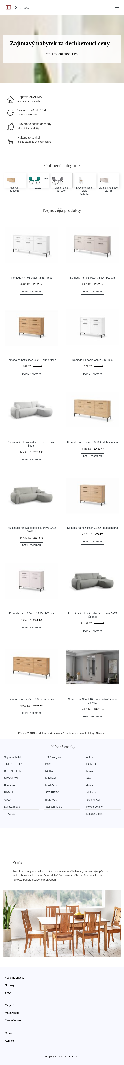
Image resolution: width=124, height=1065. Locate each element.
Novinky (9, 985)
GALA (7, 799)
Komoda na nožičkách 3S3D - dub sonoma (92, 442)
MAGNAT (50, 778)
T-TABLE (9, 813)
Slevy (8, 992)
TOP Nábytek (53, 757)
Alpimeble (92, 792)
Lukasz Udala (94, 813)
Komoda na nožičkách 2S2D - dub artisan (31, 360)
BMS (48, 764)
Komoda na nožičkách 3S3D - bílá (31, 277)
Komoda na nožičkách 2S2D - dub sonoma (92, 527)
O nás (8, 1033)
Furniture (9, 785)
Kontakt (9, 1040)
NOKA (49, 771)
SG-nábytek (93, 799)
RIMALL (9, 792)
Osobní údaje (13, 1020)
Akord (89, 778)
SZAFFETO (52, 792)
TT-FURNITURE (13, 764)
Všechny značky (14, 977)
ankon (90, 757)
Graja (89, 785)
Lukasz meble (12, 806)
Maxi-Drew (51, 785)
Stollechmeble (53, 806)
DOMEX (91, 764)
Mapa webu (12, 1012)
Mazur (90, 771)
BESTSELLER (12, 771)
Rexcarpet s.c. (94, 806)
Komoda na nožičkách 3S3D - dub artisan (31, 699)
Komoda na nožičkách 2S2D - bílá (92, 360)
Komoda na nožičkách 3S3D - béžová (92, 277)
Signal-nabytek (13, 757)
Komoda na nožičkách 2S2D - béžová (31, 613)
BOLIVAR (51, 799)
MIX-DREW (11, 778)
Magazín (10, 1005)
